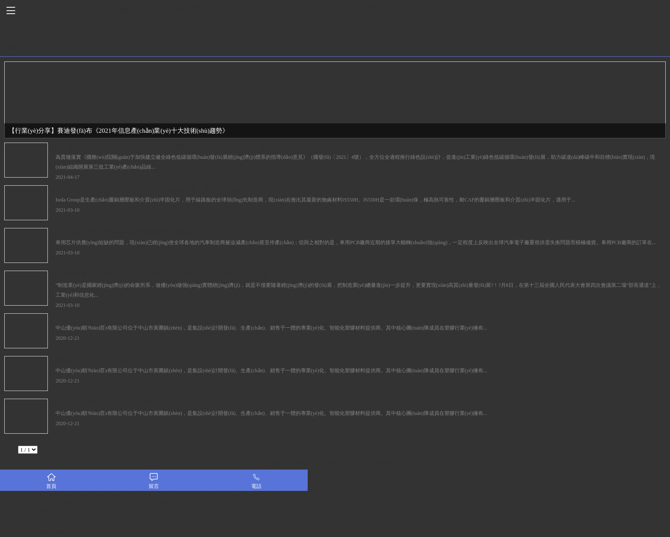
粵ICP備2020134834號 (335, 474)
